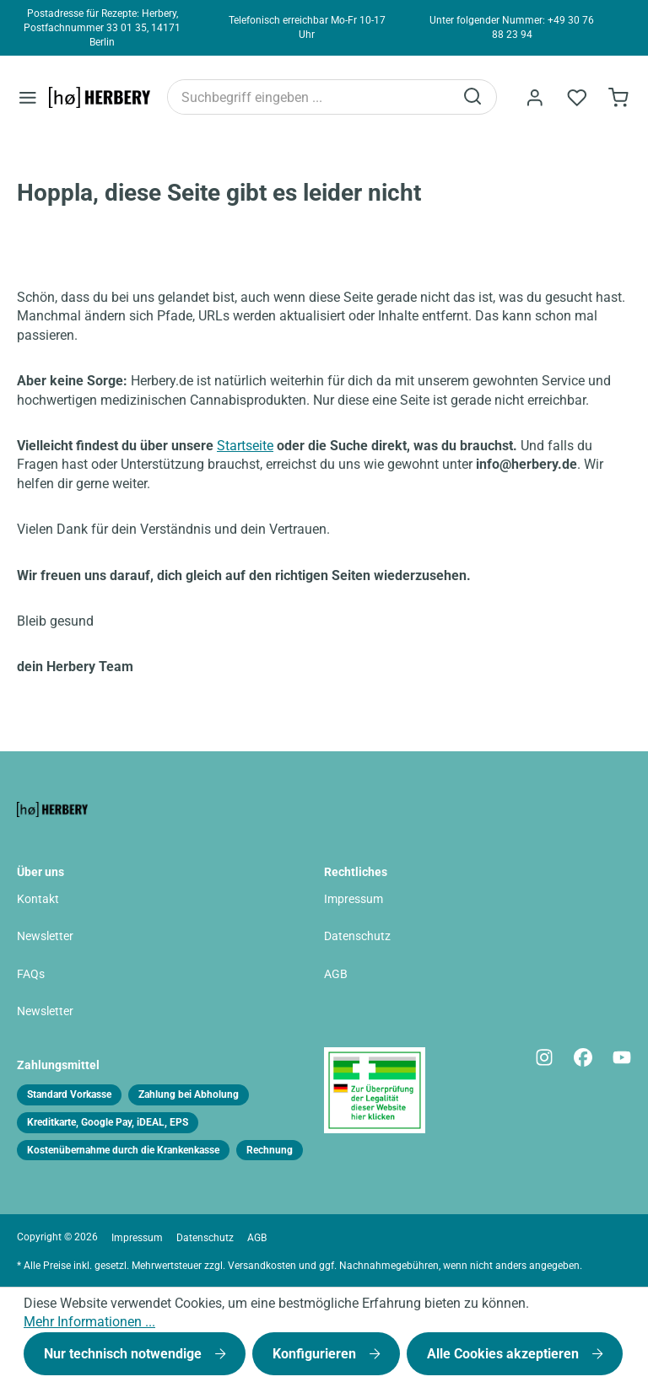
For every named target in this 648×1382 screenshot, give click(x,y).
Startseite (245, 446)
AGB (336, 974)
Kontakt (38, 899)
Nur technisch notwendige (124, 1354)
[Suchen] (473, 97)
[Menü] (28, 97)
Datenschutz (357, 936)
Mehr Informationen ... (89, 1322)
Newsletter (45, 936)
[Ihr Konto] (534, 98)
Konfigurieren (316, 1354)
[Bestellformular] (618, 98)
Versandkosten (262, 1266)
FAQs (31, 974)
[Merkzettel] (576, 98)
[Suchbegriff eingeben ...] (310, 97)
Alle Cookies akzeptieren (504, 1354)
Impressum (353, 899)
